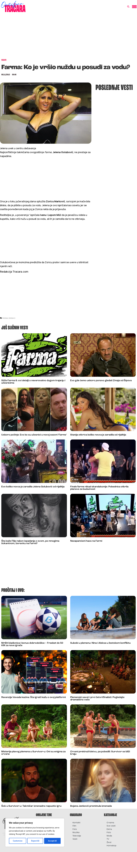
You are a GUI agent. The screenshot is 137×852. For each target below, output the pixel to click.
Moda (109, 836)
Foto (75, 829)
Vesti (75, 839)
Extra (109, 829)
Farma (5, 318)
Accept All (52, 841)
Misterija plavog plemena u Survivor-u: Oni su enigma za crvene (33, 752)
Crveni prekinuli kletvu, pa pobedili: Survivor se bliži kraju (100, 752)
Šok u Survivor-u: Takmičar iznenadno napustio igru (31, 806)
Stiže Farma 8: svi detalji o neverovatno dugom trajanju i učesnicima (33, 381)
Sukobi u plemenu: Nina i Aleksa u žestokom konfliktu (100, 643)
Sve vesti (111, 826)
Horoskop (111, 846)
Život (109, 843)
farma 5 (12, 318)
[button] (128, 7)
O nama (110, 823)
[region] (34, 832)
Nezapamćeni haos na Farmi (86, 541)
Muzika (76, 833)
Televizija (77, 836)
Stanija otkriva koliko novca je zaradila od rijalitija (98, 435)
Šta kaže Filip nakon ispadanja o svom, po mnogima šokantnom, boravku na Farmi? (30, 542)
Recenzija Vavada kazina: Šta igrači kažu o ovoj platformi (33, 697)
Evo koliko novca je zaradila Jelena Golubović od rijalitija (32, 486)
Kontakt (76, 823)
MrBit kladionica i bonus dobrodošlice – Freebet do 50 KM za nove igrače (32, 644)
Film (74, 826)
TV (108, 839)
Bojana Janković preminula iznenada (91, 806)
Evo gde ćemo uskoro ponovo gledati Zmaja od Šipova (101, 380)
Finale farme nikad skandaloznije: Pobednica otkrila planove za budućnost (99, 487)
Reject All (35, 841)
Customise (17, 841)
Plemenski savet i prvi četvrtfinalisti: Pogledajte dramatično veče (97, 698)
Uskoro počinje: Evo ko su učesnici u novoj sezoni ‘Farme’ (34, 435)
